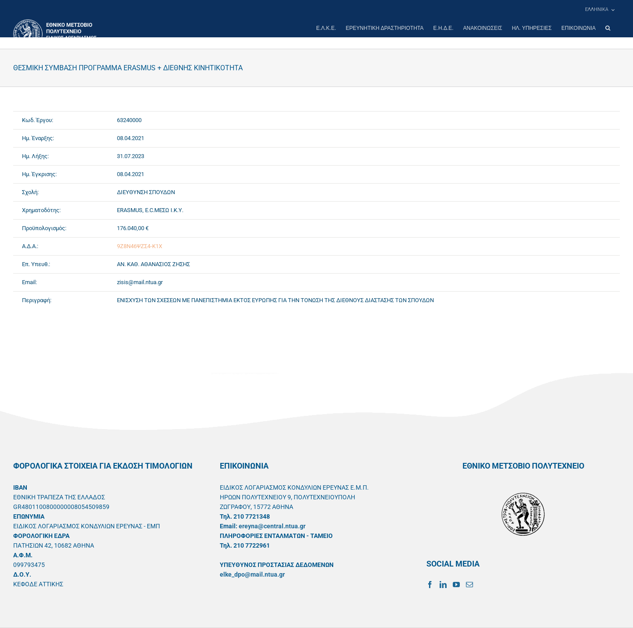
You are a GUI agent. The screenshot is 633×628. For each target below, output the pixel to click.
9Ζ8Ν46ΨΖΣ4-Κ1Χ (139, 246)
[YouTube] (456, 584)
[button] (607, 28)
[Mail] (469, 584)
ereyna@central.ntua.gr (272, 526)
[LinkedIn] (443, 584)
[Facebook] (429, 584)
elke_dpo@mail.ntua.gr (252, 574)
